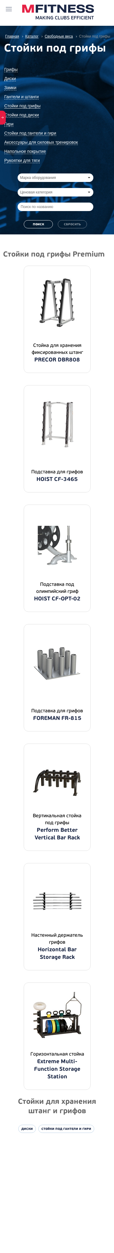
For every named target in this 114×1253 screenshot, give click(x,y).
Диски (10, 78)
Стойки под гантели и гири (30, 133)
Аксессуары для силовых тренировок (41, 142)
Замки (10, 87)
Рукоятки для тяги (22, 160)
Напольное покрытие (25, 151)
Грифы (11, 69)
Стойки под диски (21, 115)
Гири (8, 124)
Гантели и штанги (21, 96)
